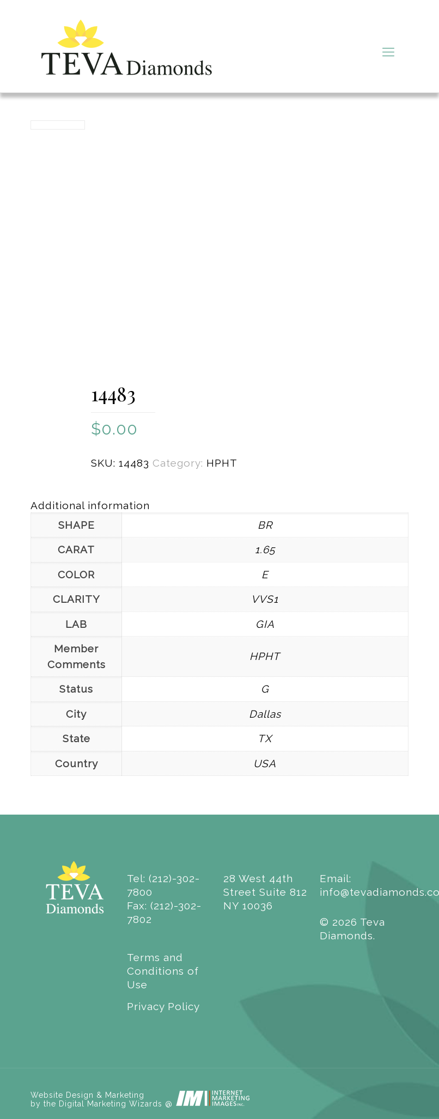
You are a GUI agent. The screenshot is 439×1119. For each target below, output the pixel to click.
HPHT (221, 463)
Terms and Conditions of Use (163, 970)
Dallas (265, 714)
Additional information (90, 505)
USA (264, 763)
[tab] (219, 505)
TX (265, 738)
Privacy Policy (163, 1006)
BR (265, 525)
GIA (265, 624)
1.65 (265, 549)
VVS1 (264, 599)
